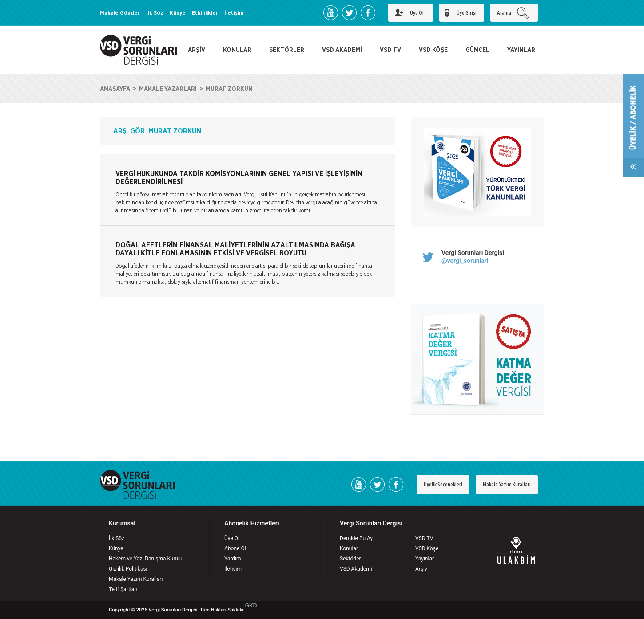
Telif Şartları (123, 589)
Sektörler (350, 558)
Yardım (232, 558)
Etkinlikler (205, 13)
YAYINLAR (521, 50)
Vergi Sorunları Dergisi (472, 252)
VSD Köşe (426, 548)
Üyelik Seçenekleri (443, 484)
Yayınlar (424, 558)
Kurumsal (122, 523)
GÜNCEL (477, 50)
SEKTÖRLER (286, 50)
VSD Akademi (356, 569)
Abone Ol (235, 548)
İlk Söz (154, 13)
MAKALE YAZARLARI (168, 89)
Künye (178, 13)
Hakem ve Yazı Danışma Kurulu (146, 558)
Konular (349, 548)
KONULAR (237, 50)
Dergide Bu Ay (356, 538)
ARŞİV (196, 50)
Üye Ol (231, 538)
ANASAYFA (115, 89)
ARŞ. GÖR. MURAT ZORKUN (157, 131)
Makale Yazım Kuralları (507, 484)
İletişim (233, 13)
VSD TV (390, 50)
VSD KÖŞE (433, 50)
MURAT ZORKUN (229, 89)
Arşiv (421, 569)
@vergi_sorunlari (464, 260)
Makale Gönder (120, 13)
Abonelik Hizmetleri (251, 523)
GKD (251, 606)
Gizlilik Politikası (128, 569)
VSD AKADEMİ (342, 50)
